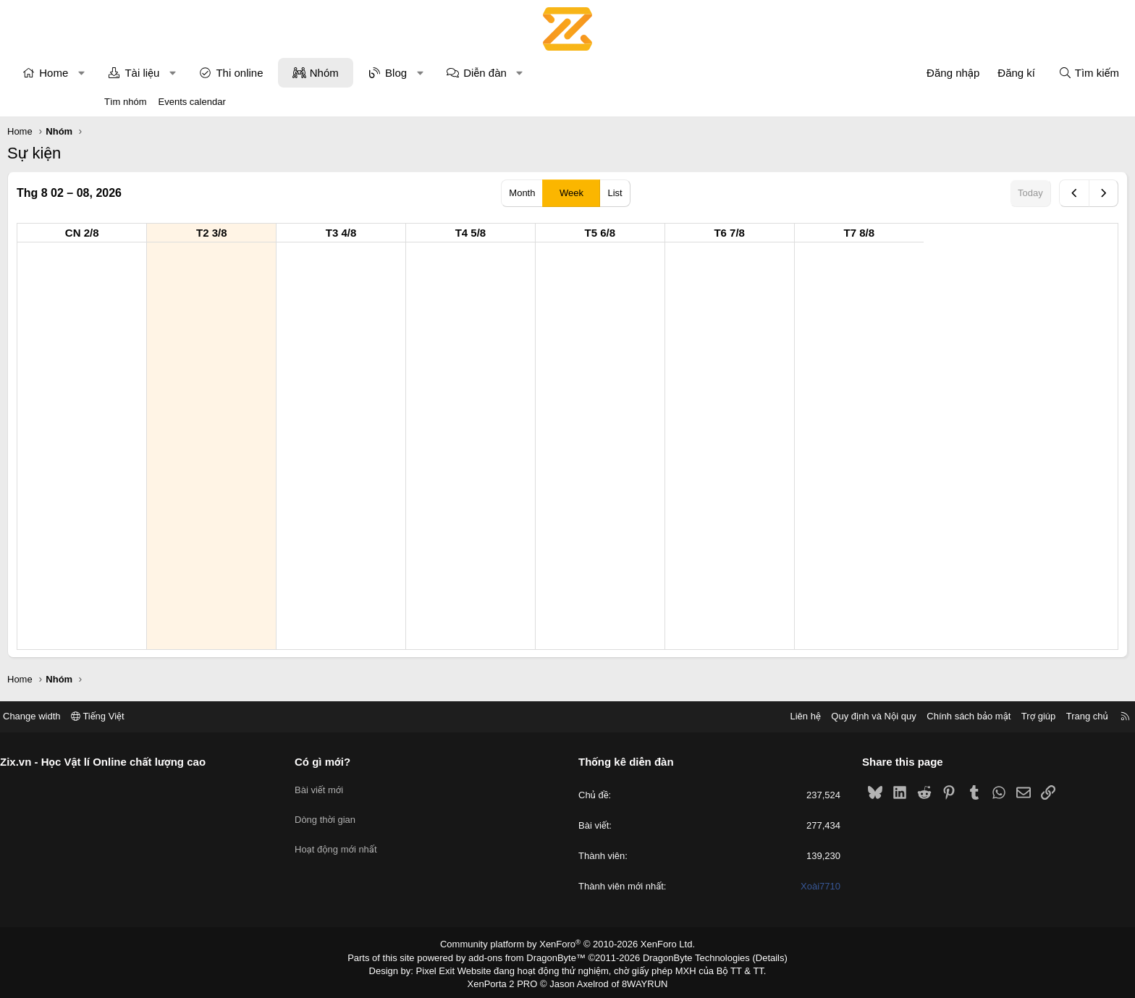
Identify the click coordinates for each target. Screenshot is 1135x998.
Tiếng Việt (205, 716)
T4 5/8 (567, 233)
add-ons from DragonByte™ (530, 957)
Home (150, 73)
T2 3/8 (308, 233)
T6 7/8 (826, 233)
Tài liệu (238, 73)
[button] (178, 73)
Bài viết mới (373, 786)
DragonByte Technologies (686, 957)
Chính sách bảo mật (861, 716)
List (614, 192)
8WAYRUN (638, 981)
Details (754, 957)
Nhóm (421, 73)
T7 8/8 (956, 233)
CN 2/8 (179, 233)
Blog (493, 73)
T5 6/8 (697, 233)
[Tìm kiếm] (992, 73)
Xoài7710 (767, 886)
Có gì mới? (377, 762)
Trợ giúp (931, 716)
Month (522, 192)
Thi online (336, 73)
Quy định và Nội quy (766, 716)
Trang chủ (979, 716)
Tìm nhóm (125, 101)
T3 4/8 (438, 233)
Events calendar (192, 101)
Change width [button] (140, 716)
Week (571, 192)
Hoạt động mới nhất (390, 838)
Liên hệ (697, 716)
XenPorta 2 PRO (507, 981)
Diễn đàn (582, 73)
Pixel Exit (445, 968)
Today (933, 192)
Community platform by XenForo (567, 944)
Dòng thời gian (379, 812)
